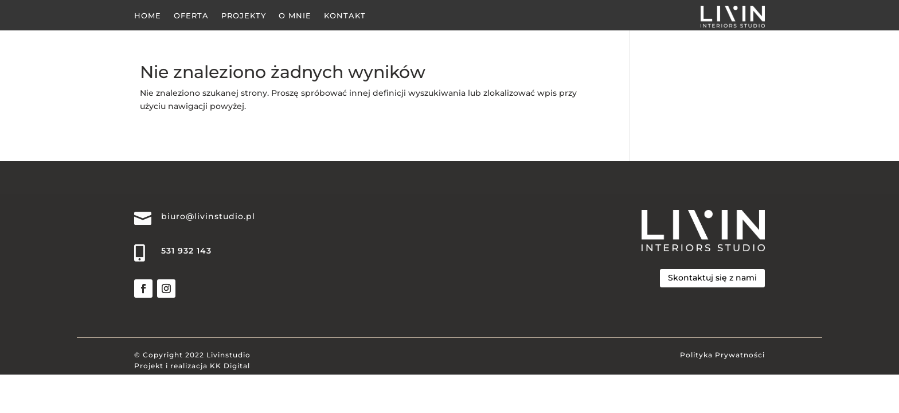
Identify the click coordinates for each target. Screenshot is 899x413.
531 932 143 (186, 251)
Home (147, 15)
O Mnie (295, 15)
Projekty (243, 15)
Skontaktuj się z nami (712, 277)
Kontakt (345, 15)
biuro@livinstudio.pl (208, 216)
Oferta (191, 15)
